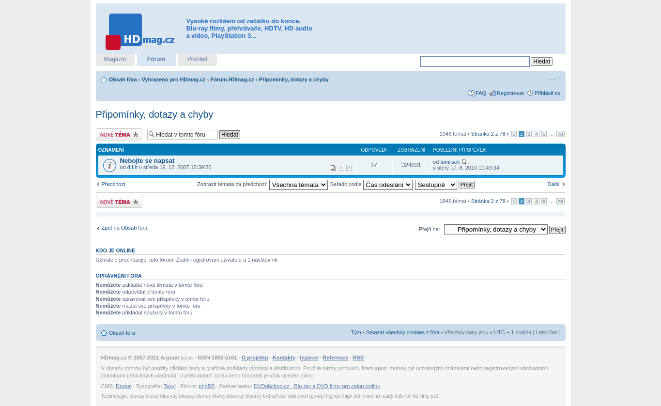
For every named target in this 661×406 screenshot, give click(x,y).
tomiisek (450, 162)
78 (560, 134)
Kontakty (284, 357)
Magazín (115, 59)
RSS (358, 357)
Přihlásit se (548, 93)
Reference (335, 357)
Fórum (156, 59)
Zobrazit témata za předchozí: (262, 184)
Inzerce (309, 357)
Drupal (123, 386)
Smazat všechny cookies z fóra (403, 332)
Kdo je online (116, 250)
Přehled (197, 59)
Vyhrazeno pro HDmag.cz (173, 79)
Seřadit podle (371, 184)
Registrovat (510, 93)
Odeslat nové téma (119, 134)
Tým (356, 332)
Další (553, 184)
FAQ (481, 93)
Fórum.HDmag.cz (232, 79)
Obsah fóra (123, 79)
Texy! (170, 386)
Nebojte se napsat (147, 160)
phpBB (207, 386)
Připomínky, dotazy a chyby (294, 79)
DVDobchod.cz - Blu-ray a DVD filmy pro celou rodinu (317, 386)
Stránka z (488, 134)
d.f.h (132, 167)
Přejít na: (429, 229)
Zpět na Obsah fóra (125, 228)
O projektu (255, 357)
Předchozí (114, 184)
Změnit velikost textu (554, 77)
